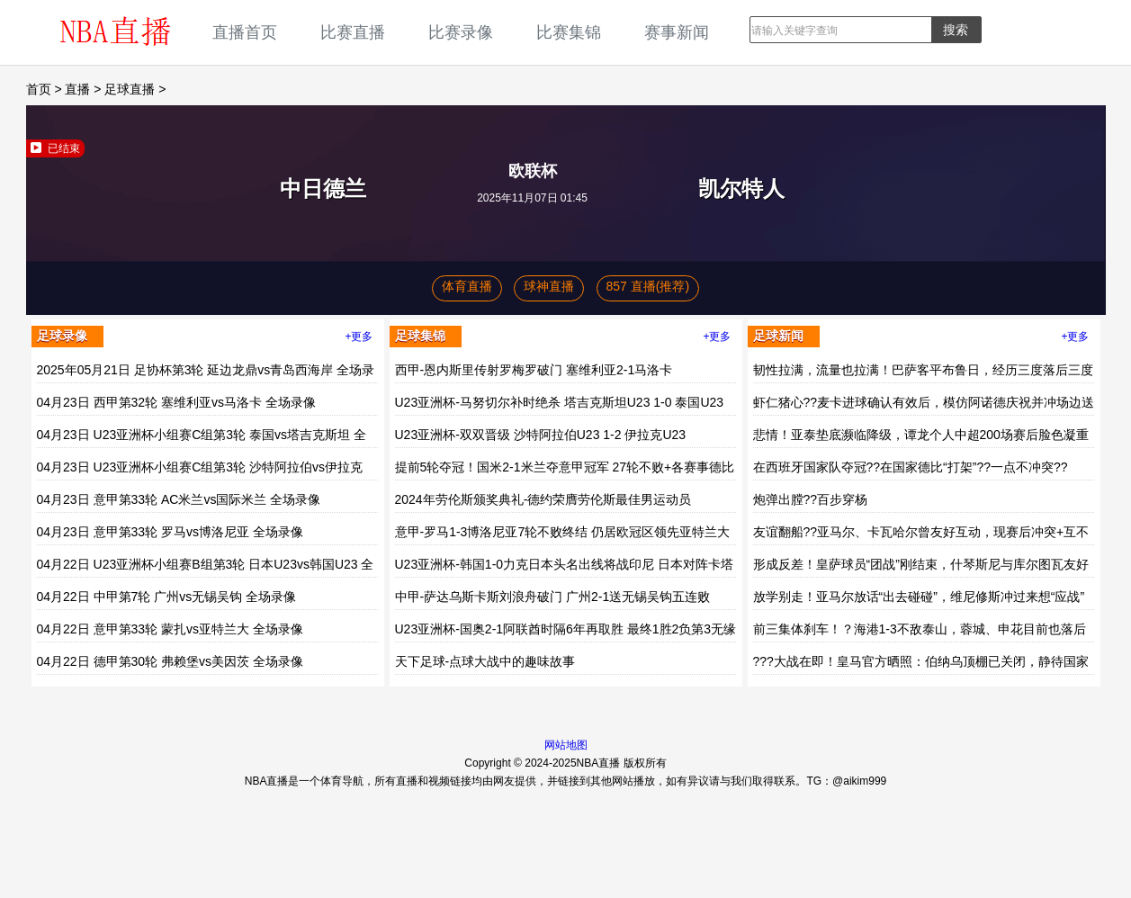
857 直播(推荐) (648, 286)
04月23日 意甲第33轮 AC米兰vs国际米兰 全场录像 (179, 499)
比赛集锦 (568, 31)
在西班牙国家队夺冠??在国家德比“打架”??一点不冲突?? (910, 467)
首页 (38, 89)
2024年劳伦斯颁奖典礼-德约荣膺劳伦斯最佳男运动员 (543, 499)
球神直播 (549, 286)
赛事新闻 (676, 31)
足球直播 (129, 89)
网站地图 (566, 745)
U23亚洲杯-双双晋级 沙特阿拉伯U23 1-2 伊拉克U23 (541, 434)
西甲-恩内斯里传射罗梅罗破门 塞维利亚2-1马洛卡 (534, 370)
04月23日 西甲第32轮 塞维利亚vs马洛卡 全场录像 (176, 402)
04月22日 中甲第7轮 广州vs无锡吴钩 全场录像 (167, 596)
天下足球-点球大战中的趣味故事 (485, 661)
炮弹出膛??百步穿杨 (810, 499)
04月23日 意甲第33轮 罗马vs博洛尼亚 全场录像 (170, 532)
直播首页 (244, 31)
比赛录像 (460, 31)
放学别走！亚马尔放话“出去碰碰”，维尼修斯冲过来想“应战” (919, 596)
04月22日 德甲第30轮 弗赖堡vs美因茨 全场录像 (170, 661)
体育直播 (467, 286)
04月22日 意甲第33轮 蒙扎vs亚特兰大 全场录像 (170, 629)
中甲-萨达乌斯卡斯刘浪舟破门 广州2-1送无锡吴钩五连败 (553, 596)
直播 (77, 89)
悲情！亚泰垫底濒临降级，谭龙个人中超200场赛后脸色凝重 (921, 434)
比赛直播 (352, 31)
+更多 (359, 336)
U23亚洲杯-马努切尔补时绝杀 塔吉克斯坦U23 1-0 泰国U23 (559, 402)
